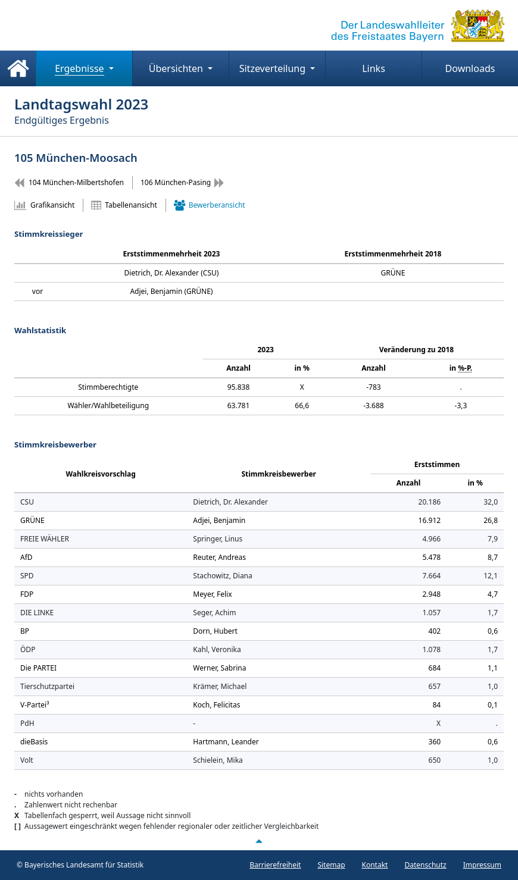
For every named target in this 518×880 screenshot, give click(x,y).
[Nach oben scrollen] (259, 841)
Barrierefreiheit (275, 865)
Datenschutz (425, 865)
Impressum (482, 865)
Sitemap (331, 865)
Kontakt (375, 865)
